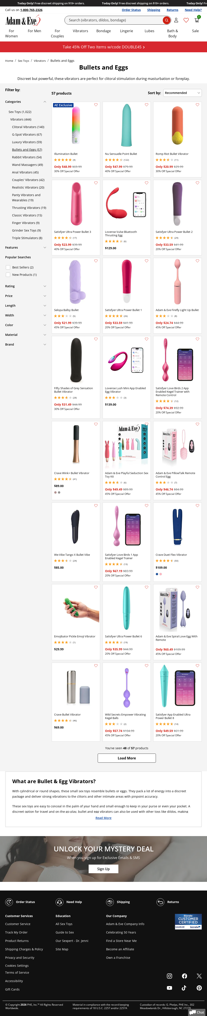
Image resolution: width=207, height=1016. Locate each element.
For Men (34, 31)
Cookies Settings (17, 966)
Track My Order (16, 932)
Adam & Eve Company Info (125, 924)
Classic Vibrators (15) (27, 215)
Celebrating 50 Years (121, 932)
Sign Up (103, 869)
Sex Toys (23, 61)
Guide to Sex (65, 932)
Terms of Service (17, 972)
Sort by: (154, 92)
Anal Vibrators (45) (25, 172)
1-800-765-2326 (31, 10)
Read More (103, 818)
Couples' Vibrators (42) (28, 180)
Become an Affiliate (120, 949)
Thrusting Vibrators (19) (29, 208)
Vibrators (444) (20, 119)
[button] (127, 758)
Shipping (153, 10)
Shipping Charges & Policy (24, 949)
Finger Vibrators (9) (25, 223)
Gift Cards (12, 989)
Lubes (149, 31)
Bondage (103, 31)
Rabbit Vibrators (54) (27, 157)
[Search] (117, 20)
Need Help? (193, 10)
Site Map (62, 949)
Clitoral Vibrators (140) (28, 127)
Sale (195, 31)
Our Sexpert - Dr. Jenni (72, 941)
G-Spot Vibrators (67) (27, 134)
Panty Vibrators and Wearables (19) (26, 197)
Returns (172, 10)
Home (9, 61)
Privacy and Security (19, 958)
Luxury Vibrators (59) (27, 142)
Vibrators (80, 31)
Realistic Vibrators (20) (28, 187)
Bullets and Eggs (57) (27, 150)
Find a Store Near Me (121, 941)
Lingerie (126, 31)
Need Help (69, 902)
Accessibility (14, 981)
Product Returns (17, 941)
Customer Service (17, 924)
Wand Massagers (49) (27, 165)
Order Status (131, 10)
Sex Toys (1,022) (20, 112)
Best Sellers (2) (22, 267)
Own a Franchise (118, 958)
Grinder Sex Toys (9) (26, 230)
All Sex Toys (64, 924)
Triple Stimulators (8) (27, 238)
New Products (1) (24, 275)
